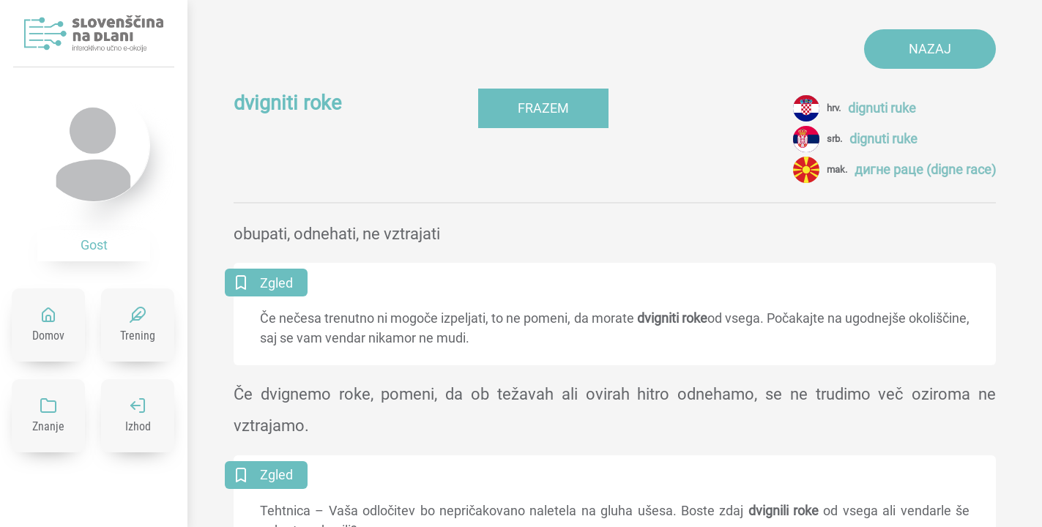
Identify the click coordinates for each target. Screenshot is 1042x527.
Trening (137, 336)
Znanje (48, 426)
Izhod (138, 426)
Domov (48, 336)
